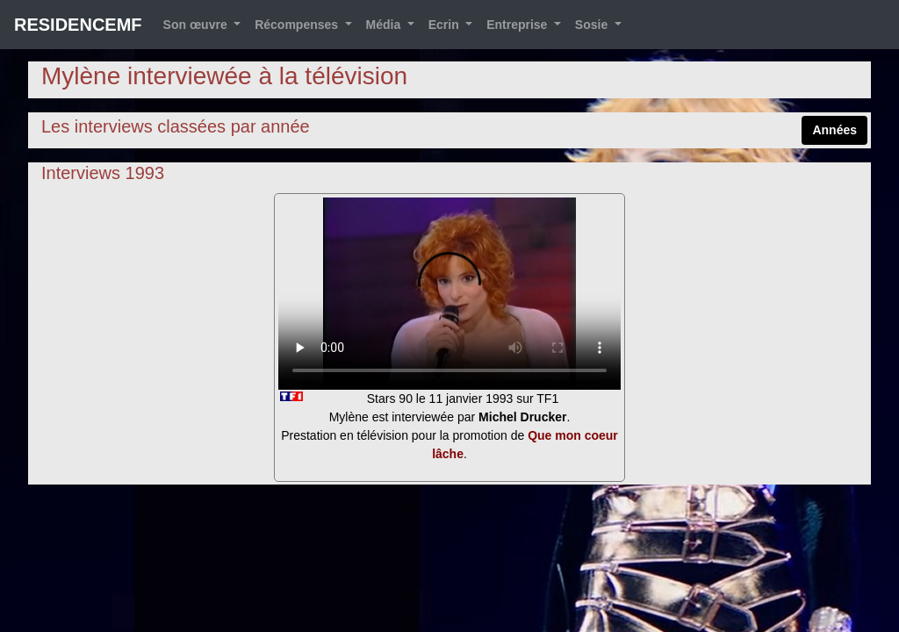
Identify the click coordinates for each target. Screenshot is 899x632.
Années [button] (834, 130)
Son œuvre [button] (197, 25)
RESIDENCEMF (78, 24)
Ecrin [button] (445, 25)
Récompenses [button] (298, 25)
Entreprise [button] (518, 25)
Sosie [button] (593, 25)
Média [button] (385, 25)
